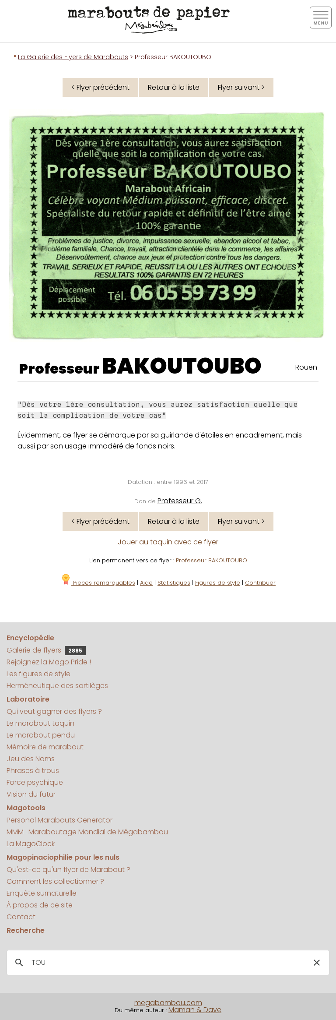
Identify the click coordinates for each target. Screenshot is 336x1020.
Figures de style (217, 583)
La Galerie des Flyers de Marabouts (73, 57)
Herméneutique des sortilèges (57, 686)
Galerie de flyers (46, 650)
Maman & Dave (194, 1010)
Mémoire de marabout (45, 747)
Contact (21, 917)
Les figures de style (38, 674)
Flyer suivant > (241, 87)
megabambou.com (168, 1003)
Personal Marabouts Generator (59, 820)
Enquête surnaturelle (42, 893)
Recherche (26, 930)
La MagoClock (31, 844)
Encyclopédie (30, 638)
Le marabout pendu (41, 735)
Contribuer (260, 583)
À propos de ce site (40, 905)
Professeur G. (180, 501)
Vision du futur (31, 794)
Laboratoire (28, 699)
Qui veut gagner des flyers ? (54, 711)
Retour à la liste (174, 87)
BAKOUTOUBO (182, 366)
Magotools (26, 808)
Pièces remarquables (97, 583)
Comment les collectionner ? (55, 881)
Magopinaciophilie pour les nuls (63, 857)
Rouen (306, 367)
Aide (146, 583)
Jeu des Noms (31, 759)
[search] (167, 962)
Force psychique (35, 782)
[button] (317, 962)
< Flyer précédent (100, 87)
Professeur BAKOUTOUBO (211, 560)
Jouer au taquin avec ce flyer (168, 542)
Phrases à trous (33, 771)
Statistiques (174, 583)
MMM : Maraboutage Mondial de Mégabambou (87, 832)
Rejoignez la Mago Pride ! (49, 662)
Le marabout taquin (40, 723)
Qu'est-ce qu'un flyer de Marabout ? (68, 870)
